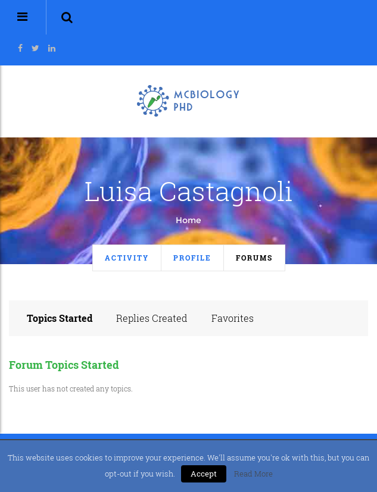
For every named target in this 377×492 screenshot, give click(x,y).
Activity (127, 257)
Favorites (232, 318)
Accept (204, 473)
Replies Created (152, 318)
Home (188, 220)
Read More (253, 473)
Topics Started (59, 318)
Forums (254, 257)
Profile (192, 257)
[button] (67, 17)
